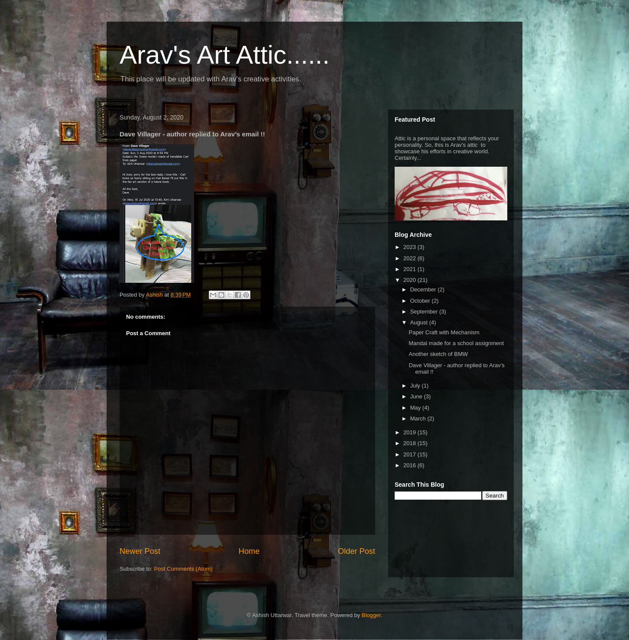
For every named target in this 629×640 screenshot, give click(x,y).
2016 (410, 465)
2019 (410, 432)
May (416, 407)
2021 (410, 269)
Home (249, 551)
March (419, 418)
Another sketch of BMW (438, 354)
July (416, 385)
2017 (410, 454)
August (419, 322)
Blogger (371, 615)
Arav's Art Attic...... (225, 54)
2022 (410, 258)
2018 (410, 443)
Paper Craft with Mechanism (444, 332)
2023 (410, 247)
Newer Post (140, 551)
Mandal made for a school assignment (456, 343)
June (417, 396)
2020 (410, 280)
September (424, 311)
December (424, 289)
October (421, 300)
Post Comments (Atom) (183, 569)
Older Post (356, 551)
